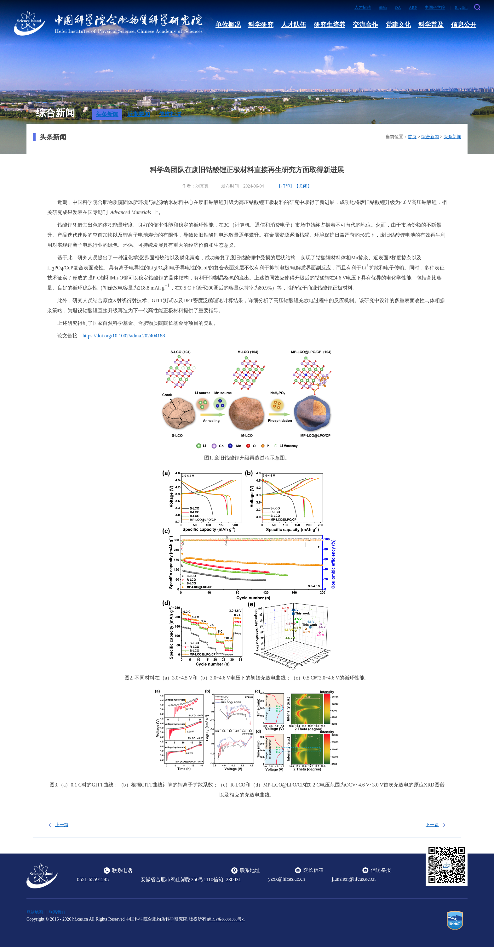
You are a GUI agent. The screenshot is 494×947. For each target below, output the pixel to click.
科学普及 (431, 24)
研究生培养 (329, 24)
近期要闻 (138, 114)
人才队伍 (293, 24)
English (461, 7)
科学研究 (260, 24)
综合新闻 (430, 136)
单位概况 (228, 24)
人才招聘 (362, 7)
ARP (413, 7)
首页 (412, 136)
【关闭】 (303, 186)
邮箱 (383, 7)
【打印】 (285, 186)
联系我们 (59, 912)
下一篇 (432, 824)
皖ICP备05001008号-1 (228, 918)
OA (398, 7)
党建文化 (398, 24)
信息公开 (463, 24)
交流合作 (365, 24)
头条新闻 (107, 114)
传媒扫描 (170, 114)
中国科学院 (435, 7)
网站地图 (35, 912)
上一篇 (61, 824)
